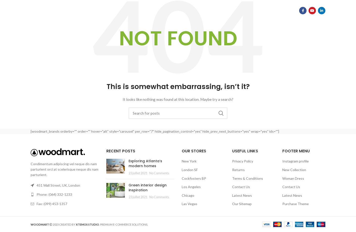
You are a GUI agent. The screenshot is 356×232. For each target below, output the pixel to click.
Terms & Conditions (247, 178)
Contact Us (241, 187)
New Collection (294, 170)
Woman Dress (293, 178)
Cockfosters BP (194, 178)
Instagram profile (295, 161)
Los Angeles (191, 187)
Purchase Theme (295, 204)
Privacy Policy (242, 161)
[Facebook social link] (303, 11)
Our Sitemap (242, 204)
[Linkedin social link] (321, 11)
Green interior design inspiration (148, 188)
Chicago (188, 195)
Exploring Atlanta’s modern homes (145, 163)
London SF (190, 170)
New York (189, 161)
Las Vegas (189, 204)
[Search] (178, 113)
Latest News (242, 195)
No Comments (159, 173)
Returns (238, 170)
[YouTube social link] (312, 11)
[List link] (65, 194)
